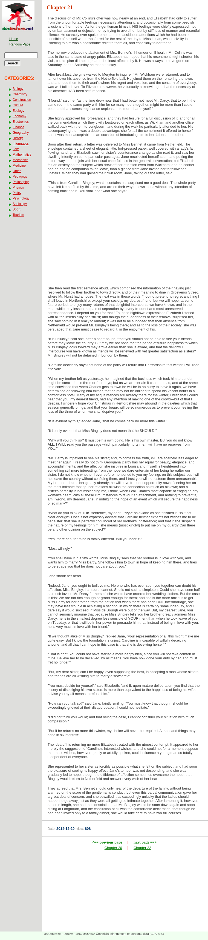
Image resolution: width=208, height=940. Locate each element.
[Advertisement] (125, 241)
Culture (18, 105)
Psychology (21, 198)
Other (17, 171)
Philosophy (21, 182)
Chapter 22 (142, 848)
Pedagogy (20, 176)
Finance (18, 127)
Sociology (20, 204)
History (18, 138)
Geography (21, 133)
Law (16, 149)
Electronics (21, 122)
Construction (22, 100)
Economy (19, 116)
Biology (18, 89)
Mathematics (22, 154)
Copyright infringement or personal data (122, 933)
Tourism (18, 215)
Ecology (18, 111)
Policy (17, 193)
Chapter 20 (113, 848)
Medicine (19, 165)
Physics (18, 187)
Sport (17, 209)
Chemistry (20, 94)
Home (13, 39)
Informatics (21, 144)
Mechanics (20, 160)
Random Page (19, 44)
